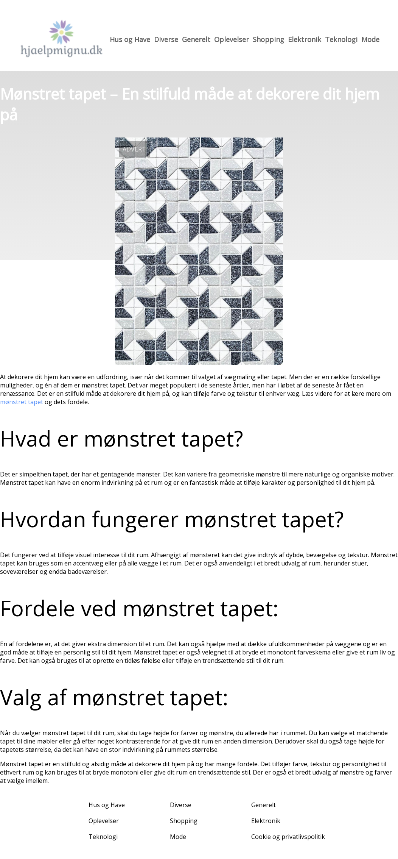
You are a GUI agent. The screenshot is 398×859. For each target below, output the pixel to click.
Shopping (268, 39)
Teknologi (341, 39)
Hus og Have (130, 39)
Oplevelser (231, 39)
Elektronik (304, 39)
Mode (370, 39)
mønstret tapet (21, 402)
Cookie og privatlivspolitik (288, 836)
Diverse (166, 39)
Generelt (196, 39)
